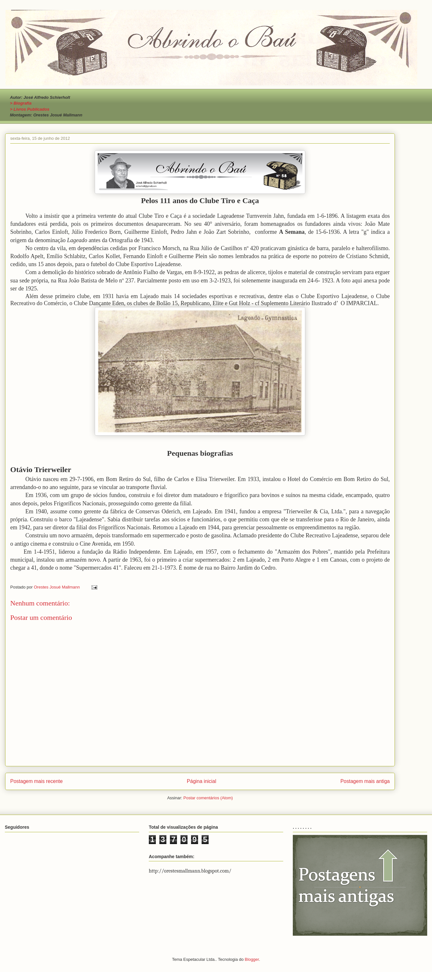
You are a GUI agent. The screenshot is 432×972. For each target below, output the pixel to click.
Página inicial (201, 781)
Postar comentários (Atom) (208, 797)
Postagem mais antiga (365, 781)
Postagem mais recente (36, 781)
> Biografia (21, 103)
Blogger (252, 959)
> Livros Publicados (29, 109)
